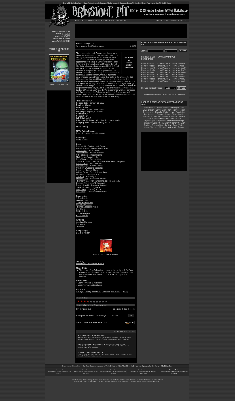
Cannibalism (161, 110)
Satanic (154, 123)
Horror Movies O (163, 74)
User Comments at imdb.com (90, 283)
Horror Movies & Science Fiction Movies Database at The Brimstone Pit (115, 380)
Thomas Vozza (82, 181)
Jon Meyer (80, 224)
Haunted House (164, 116)
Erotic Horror (168, 112)
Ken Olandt (80, 192)
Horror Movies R (163, 81)
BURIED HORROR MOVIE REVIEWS (91, 336)
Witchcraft (172, 127)
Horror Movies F (148, 74)
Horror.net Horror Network (154, 380)
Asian (181, 108)
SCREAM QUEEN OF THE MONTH (90, 352)
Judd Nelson (81, 151)
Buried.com (86, 370)
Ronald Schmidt (82, 185)
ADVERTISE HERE (63, 40)
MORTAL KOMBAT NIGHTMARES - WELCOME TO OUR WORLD (101, 344)
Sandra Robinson (83, 161)
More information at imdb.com (90, 285)
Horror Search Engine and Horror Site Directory (59, 372)
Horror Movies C (148, 68)
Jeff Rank (80, 177)
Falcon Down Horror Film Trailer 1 (90, 264)
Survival (168, 125)
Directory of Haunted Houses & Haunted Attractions (143, 372)
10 (106, 301)
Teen (175, 125)
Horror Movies (174, 370)
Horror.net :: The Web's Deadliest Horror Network (105, 381)
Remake (146, 123)
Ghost (167, 114)
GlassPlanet (155, 381)
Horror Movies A (148, 64)
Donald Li (80, 170)
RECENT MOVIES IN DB (61, 31)
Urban (146, 127)
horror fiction (93, 371)
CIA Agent (80, 291)
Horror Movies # (178, 81)
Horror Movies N (163, 72)
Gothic (181, 114)
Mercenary (96, 291)
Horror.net (59, 370)
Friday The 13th (123, 366)
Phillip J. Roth (81, 140)
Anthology (173, 108)
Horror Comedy (178, 116)
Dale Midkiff (81, 146)
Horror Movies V (179, 70)
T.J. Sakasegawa (83, 213)
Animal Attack (162, 108)
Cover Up (106, 291)
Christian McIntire (83, 183)
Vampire (153, 127)
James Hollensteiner (84, 203)
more (125, 291)
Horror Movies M (163, 70)
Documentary (148, 112)
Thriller (181, 125)
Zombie (181, 127)
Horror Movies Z (178, 79)
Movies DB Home (165, 3)
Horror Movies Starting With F (97, 122)
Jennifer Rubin (82, 153)
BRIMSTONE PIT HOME (61, 42)
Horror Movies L (163, 68)
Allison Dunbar (82, 166)
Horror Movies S (179, 64)
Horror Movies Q (163, 79)
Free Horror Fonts (144, 3)
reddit (132, 309)
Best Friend (115, 291)
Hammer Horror (149, 116)
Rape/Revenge (177, 121)
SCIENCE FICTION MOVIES (98, 21)
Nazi (179, 119)
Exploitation (180, 112)
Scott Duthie (81, 190)
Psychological (149, 121)
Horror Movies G (148, 77)
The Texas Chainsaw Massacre (93, 366)
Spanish (181, 123)
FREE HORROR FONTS (61, 38)
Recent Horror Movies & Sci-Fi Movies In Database (164, 95)
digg (125, 309)
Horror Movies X (179, 74)
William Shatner (82, 148)
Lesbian (156, 119)
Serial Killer (164, 123)
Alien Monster (149, 108)
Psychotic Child (163, 121)
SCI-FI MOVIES (64, 35)
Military (88, 291)
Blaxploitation (148, 110)
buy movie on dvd (83, 309)
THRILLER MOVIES (62, 37)
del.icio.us (117, 309)
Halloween (134, 366)
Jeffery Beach (81, 198)
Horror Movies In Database (72, 3)
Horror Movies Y (178, 77)
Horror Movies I (147, 81)
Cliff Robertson (82, 155)
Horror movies (78, 371)
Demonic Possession (176, 110)
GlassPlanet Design (135, 381)
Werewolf (162, 127)
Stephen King (157, 125)
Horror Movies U (179, 68)
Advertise (155, 3)
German (160, 114)
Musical (173, 119)
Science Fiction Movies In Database (94, 3)
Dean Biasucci (82, 159)
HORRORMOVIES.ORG (179, 21)
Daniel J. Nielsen (83, 233)
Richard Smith (82, 215)
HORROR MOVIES (81, 21)
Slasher (173, 123)
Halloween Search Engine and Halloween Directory (113, 372)
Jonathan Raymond (84, 222)
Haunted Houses (143, 370)
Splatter (147, 125)
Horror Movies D (148, 70)
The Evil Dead (110, 366)
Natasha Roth (81, 164)
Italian (148, 119)
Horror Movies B (148, 66)
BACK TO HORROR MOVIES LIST (92, 323)
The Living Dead (166, 366)
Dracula (158, 112)
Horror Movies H (148, 79)
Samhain (113, 370)
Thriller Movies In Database (116, 3)
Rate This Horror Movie (110, 120)
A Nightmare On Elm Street (149, 366)
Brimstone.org (87, 380)
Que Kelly (80, 168)
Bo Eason (80, 174)
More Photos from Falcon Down (106, 254)
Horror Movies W (179, 72)
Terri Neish (80, 226)
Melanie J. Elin (82, 179)
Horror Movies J (163, 64)
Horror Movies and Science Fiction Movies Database (174, 372)
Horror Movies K (163, 66)
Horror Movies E (148, 72)
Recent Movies (132, 3)
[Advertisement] (59, 136)
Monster (164, 119)
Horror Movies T (178, 66)
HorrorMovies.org (76, 380)
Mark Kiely (80, 157)
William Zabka (82, 172)
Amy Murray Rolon (83, 205)
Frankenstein (149, 114)
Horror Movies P (163, 77)
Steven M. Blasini (83, 187)
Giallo (174, 114)
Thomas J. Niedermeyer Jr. (87, 207)
